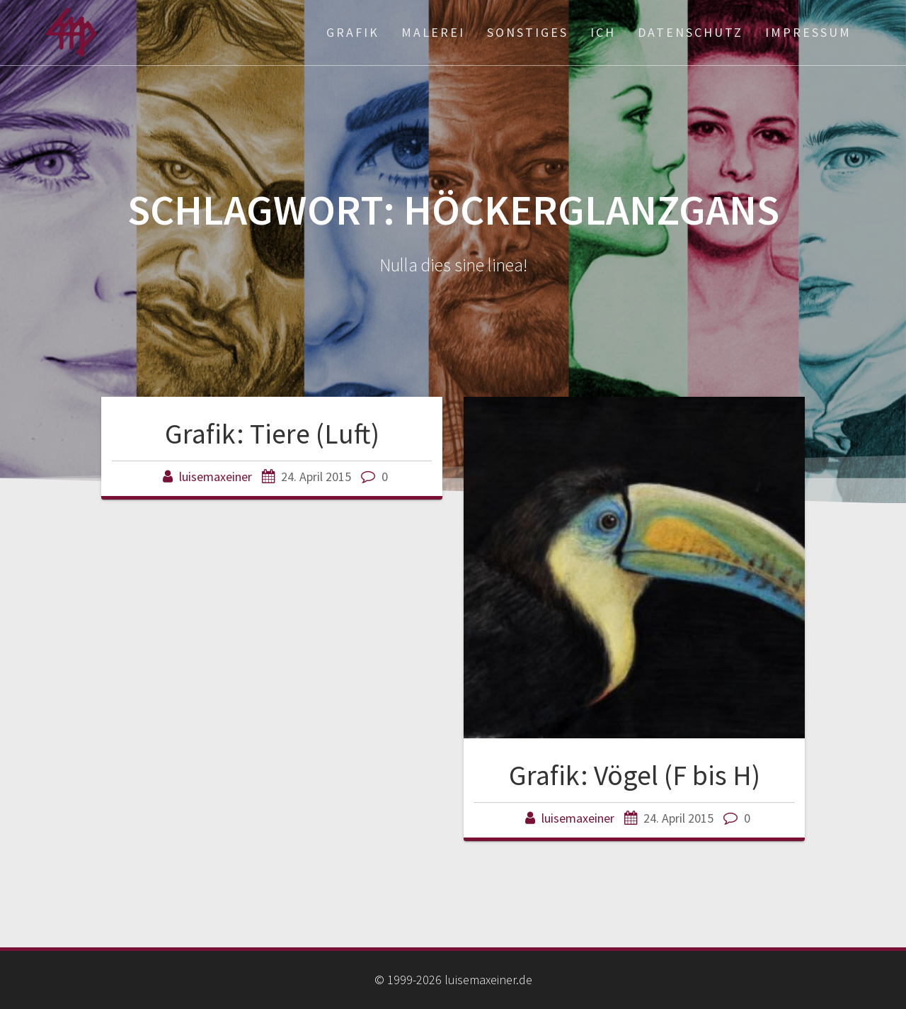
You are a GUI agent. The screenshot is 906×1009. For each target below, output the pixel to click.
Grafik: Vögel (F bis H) (634, 775)
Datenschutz (690, 32)
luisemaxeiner (215, 476)
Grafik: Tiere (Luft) (272, 433)
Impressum (808, 32)
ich (603, 32)
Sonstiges (527, 32)
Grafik (352, 32)
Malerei (433, 32)
